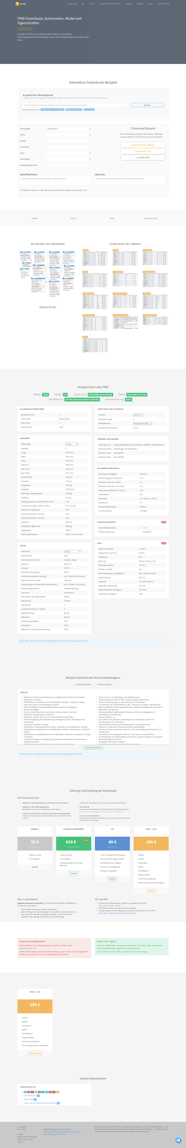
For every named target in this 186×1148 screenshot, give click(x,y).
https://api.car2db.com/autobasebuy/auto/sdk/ (117, 913)
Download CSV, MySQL (143, 144)
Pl (28, 1092)
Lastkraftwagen (30, 1095)
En (25, 1092)
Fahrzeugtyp (25, 129)
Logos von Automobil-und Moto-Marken (40, 1103)
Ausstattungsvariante (28, 165)
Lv (50, 1092)
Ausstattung (25, 159)
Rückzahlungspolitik (51, 1134)
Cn (57, 1092)
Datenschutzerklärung (71, 1132)
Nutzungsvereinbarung (52, 1132)
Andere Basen (163, 3)
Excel (150, 3)
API (83, 3)
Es (36, 1092)
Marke (22, 135)
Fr (39, 1092)
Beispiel (128, 3)
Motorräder (28, 1099)
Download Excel (143, 151)
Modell (23, 141)
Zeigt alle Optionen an (93, 748)
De (32, 1092)
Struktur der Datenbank (110, 3)
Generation (24, 147)
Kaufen (140, 3)
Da (46, 1092)
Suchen (147, 105)
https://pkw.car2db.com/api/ (110, 905)
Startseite (72, 3)
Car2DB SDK (143, 157)
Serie (22, 153)
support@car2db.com (28, 948)
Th (54, 1092)
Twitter (63, 1134)
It (42, 1092)
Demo (92, 3)
